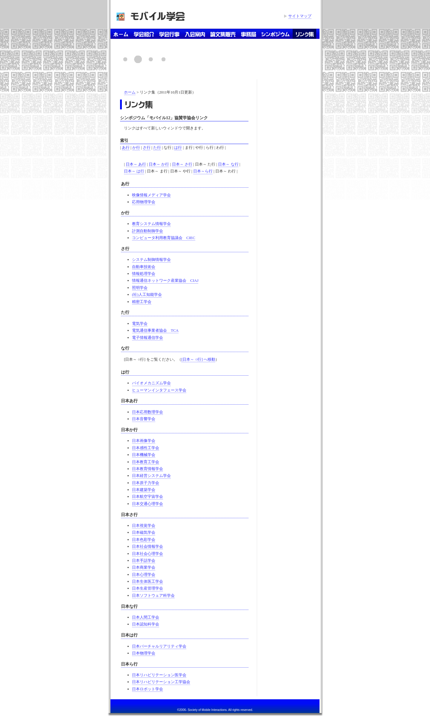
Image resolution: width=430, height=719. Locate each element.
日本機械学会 (143, 454)
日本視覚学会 (143, 525)
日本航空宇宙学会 (147, 496)
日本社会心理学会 (147, 553)
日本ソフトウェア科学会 (153, 595)
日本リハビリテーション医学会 (159, 675)
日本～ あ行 (136, 164)
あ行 (126, 147)
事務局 (248, 34)
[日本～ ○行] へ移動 (198, 359)
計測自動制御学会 (147, 231)
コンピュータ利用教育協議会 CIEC (163, 237)
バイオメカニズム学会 (151, 383)
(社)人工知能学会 (147, 294)
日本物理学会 (143, 653)
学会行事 (169, 34)
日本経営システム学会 (151, 475)
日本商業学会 (143, 567)
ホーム (120, 34)
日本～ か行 (159, 164)
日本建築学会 (143, 489)
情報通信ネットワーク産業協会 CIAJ (165, 280)
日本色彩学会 (143, 539)
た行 (157, 147)
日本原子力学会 (145, 483)
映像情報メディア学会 (151, 195)
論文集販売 (223, 34)
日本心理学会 (143, 574)
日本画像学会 (143, 440)
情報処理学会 (143, 273)
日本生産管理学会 (147, 588)
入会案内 (195, 34)
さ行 (146, 147)
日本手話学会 (143, 560)
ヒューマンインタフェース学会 (159, 390)
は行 (178, 147)
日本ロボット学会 (147, 689)
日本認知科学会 (145, 624)
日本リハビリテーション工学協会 (161, 682)
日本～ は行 (134, 171)
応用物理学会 (143, 202)
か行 (136, 147)
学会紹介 (144, 34)
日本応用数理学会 (147, 412)
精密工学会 (141, 301)
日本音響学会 (143, 419)
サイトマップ (299, 16)
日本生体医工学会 (147, 581)
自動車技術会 (143, 266)
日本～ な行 (228, 164)
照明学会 (140, 287)
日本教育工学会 (145, 462)
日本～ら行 (203, 171)
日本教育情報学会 (147, 468)
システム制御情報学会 (151, 259)
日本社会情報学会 (147, 546)
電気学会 (140, 323)
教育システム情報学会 (151, 223)
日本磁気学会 (143, 532)
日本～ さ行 (182, 164)
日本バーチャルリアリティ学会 (159, 646)
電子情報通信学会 (147, 337)
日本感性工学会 (145, 448)
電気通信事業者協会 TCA (155, 330)
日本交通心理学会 (147, 503)
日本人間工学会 (145, 617)
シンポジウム (276, 34)
